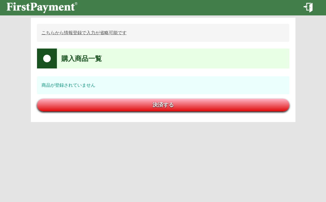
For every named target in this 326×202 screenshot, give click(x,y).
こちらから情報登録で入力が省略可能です (84, 32)
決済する (163, 105)
